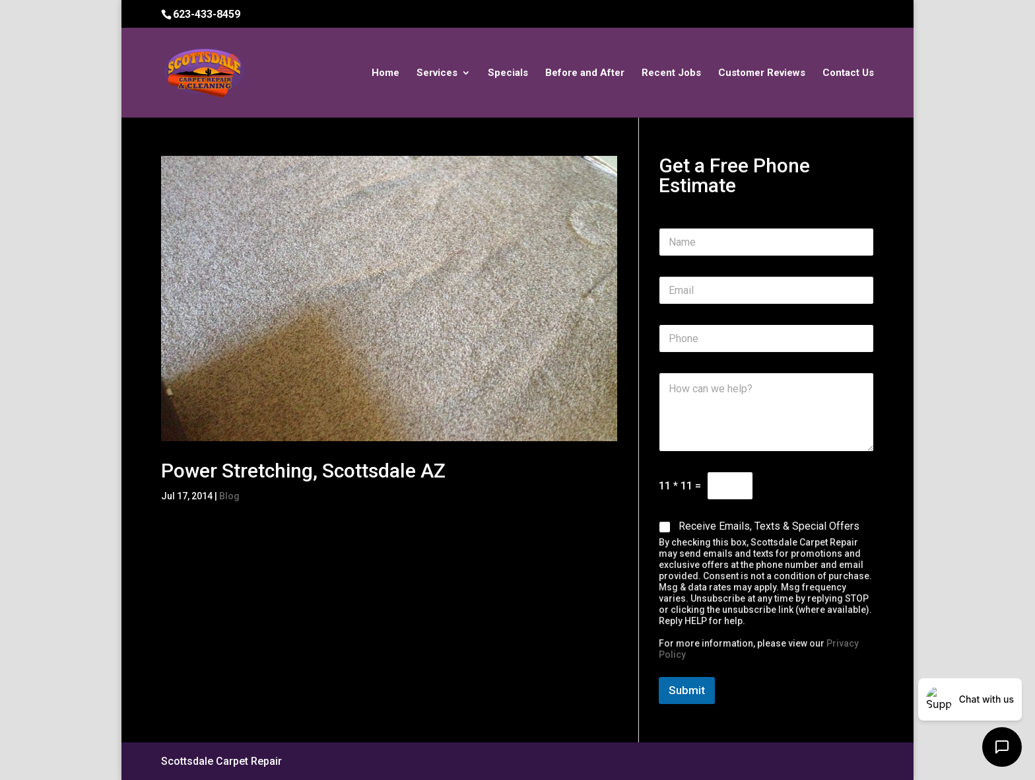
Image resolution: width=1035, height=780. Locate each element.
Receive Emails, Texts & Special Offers (769, 526)
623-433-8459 (206, 14)
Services (437, 73)
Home (385, 73)
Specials (508, 73)
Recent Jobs (671, 73)
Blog (229, 496)
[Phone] (766, 338)
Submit (687, 690)
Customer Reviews (761, 73)
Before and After (584, 73)
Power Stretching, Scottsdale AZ (303, 470)
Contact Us (848, 73)
